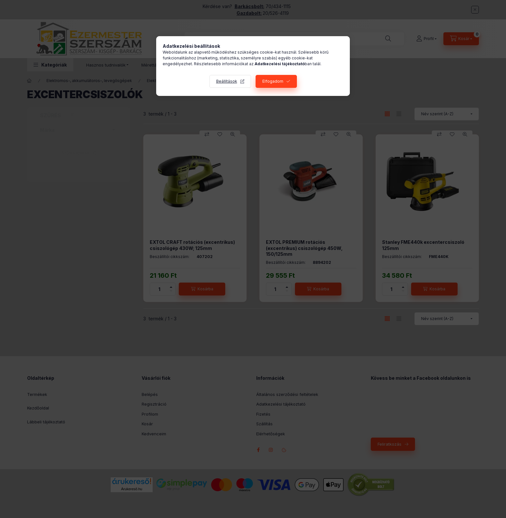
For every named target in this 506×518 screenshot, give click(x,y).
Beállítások (226, 81)
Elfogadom (272, 81)
